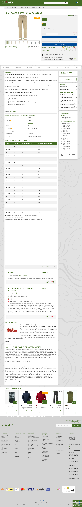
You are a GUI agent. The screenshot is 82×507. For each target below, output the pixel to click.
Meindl (16, 435)
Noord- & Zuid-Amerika (5, 443)
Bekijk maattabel (45, 50)
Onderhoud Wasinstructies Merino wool (67, 107)
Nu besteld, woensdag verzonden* (53, 54)
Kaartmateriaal (31, 449)
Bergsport (3, 437)
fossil (44, 19)
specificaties (18, 67)
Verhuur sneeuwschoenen (61, 443)
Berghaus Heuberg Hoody (41, 407)
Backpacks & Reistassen (33, 435)
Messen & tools (45, 451)
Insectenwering (31, 448)
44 (43, 24)
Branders (44, 441)
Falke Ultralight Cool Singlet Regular (69, 407)
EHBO (29, 443)
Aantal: (44, 34)
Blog (56, 447)
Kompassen (44, 449)
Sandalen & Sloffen (4, 440)
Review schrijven (68, 79)
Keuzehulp (31, 433)
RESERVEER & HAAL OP (59, 44)
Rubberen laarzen (45, 456)
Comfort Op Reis (4, 445)
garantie (77, 67)
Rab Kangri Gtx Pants (56, 407)
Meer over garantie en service (12, 381)
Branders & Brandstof (32, 440)
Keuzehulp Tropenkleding (64, 89)
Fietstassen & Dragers (5, 453)
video (39, 67)
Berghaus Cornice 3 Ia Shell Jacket (26, 408)
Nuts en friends (45, 452)
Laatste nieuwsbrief (59, 450)
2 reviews (75, 15)
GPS (43, 445)
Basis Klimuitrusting (32, 436)
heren (51, 335)
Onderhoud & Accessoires (6, 451)
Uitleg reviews (37, 266)
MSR (15, 439)
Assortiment (29, 2)
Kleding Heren (13, 111)
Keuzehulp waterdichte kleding (65, 87)
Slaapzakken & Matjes (5, 444)
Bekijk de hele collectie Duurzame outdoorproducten (17, 361)
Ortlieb (16, 449)
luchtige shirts (23, 335)
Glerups (16, 440)
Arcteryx (16, 444)
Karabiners (44, 448)
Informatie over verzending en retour (69, 46)
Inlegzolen (30, 447)
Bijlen (29, 439)
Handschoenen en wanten (33, 445)
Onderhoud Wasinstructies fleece (66, 97)
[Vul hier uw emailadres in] (64, 425)
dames (21, 337)
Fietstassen (30, 444)
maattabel (29, 67)
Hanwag (16, 448)
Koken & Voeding (4, 435)
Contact (57, 435)
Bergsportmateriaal (46, 439)
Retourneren (58, 437)
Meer (7, 341)
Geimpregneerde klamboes (47, 443)
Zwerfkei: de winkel (59, 444)
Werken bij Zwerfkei (59, 445)
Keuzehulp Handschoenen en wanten (67, 90)
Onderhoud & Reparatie (45, 433)
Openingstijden (59, 436)
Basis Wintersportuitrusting (33, 437)
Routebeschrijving (59, 440)
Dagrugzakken (31, 441)
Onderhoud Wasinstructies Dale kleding (67, 106)
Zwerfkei (16, 453)
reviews (48, 67)
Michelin (16, 447)
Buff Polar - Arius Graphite (12, 406)
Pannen (43, 453)
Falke (16, 452)
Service (57, 441)
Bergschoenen (4, 441)
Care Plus (16, 451)
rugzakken (43, 326)
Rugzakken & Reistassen (6, 447)
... (17, 7)
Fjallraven (39, 219)
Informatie (59, 433)
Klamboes (30, 455)
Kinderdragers (31, 453)
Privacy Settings (41, 500)
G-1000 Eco (30, 123)
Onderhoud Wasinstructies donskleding (67, 103)
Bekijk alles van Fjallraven (11, 46)
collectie (67, 67)
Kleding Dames (4, 452)
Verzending (58, 439)
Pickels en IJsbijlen (45, 455)
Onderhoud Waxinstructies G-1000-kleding (68, 104)
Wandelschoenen (4, 439)
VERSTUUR (76, 425)
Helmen (43, 447)
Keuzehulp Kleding (63, 86)
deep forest (50, 19)
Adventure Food (18, 437)
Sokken (2, 436)
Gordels (43, 444)
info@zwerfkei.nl (72, 152)
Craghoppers (17, 443)
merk (58, 67)
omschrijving (6, 67)
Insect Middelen (4, 448)
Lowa (16, 436)
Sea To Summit (17, 441)
